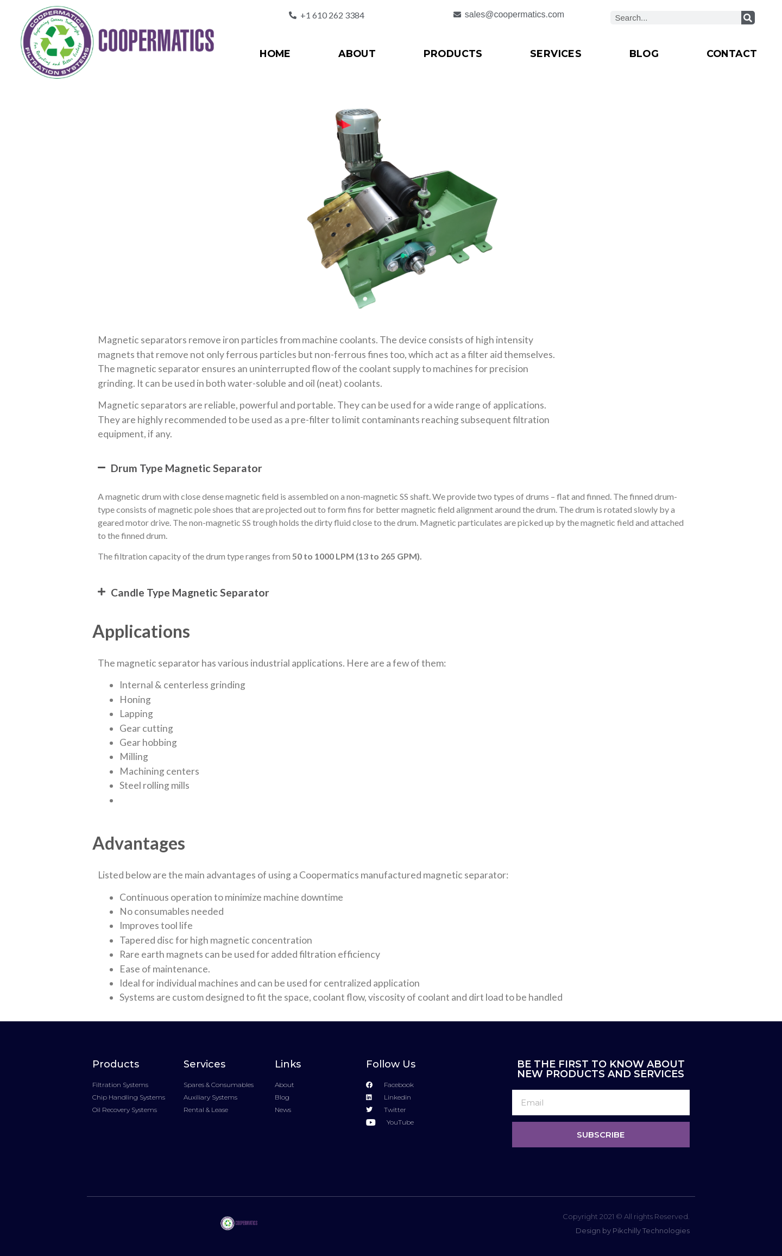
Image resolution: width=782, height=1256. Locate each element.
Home (275, 53)
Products (453, 53)
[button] (391, 468)
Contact (732, 53)
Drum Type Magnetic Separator (186, 468)
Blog (644, 53)
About (357, 53)
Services (556, 53)
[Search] (748, 17)
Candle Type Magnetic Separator (190, 592)
